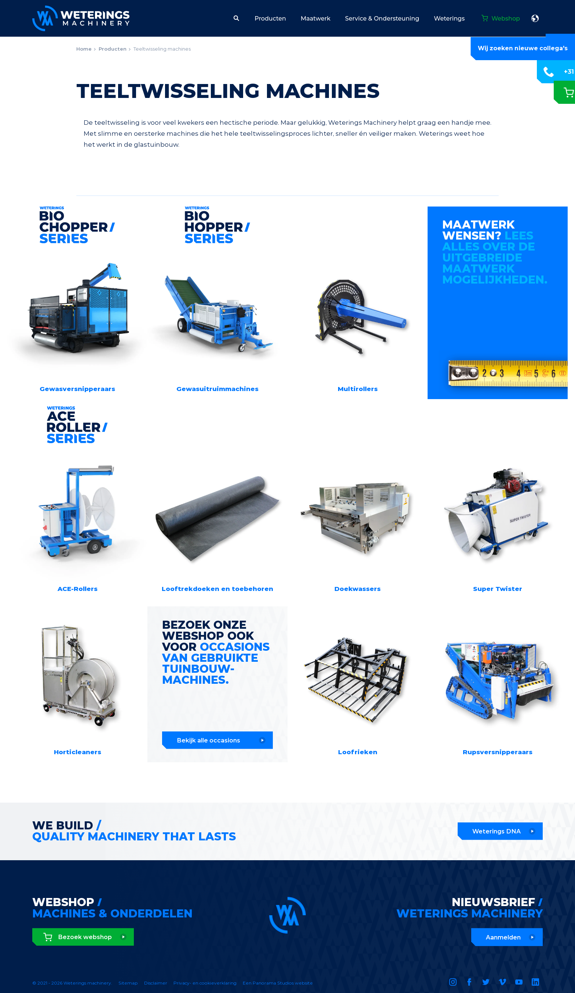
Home (84, 49)
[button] (236, 18)
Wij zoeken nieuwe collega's (522, 48)
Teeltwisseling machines (162, 49)
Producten (113, 49)
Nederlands (535, 18)
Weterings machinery (80, 18)
